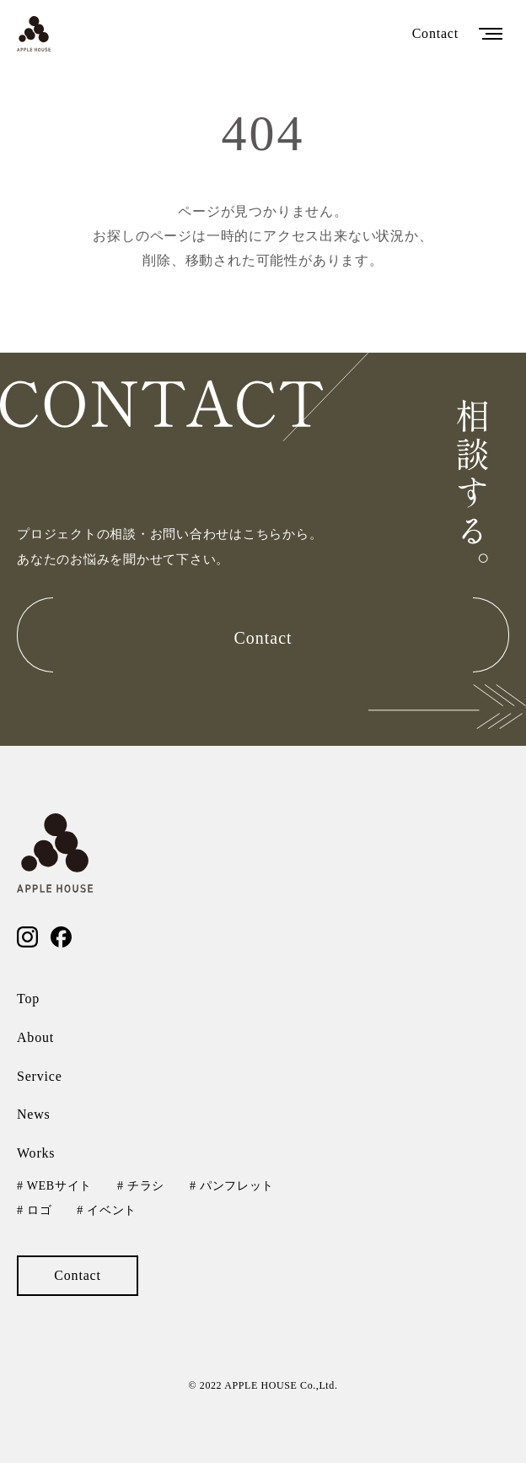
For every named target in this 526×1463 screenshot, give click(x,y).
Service (39, 1076)
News (34, 1114)
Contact (435, 33)
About (35, 1037)
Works (36, 1153)
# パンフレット (232, 1186)
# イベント (107, 1210)
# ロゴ (34, 1210)
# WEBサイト (54, 1186)
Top (28, 998)
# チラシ (140, 1186)
